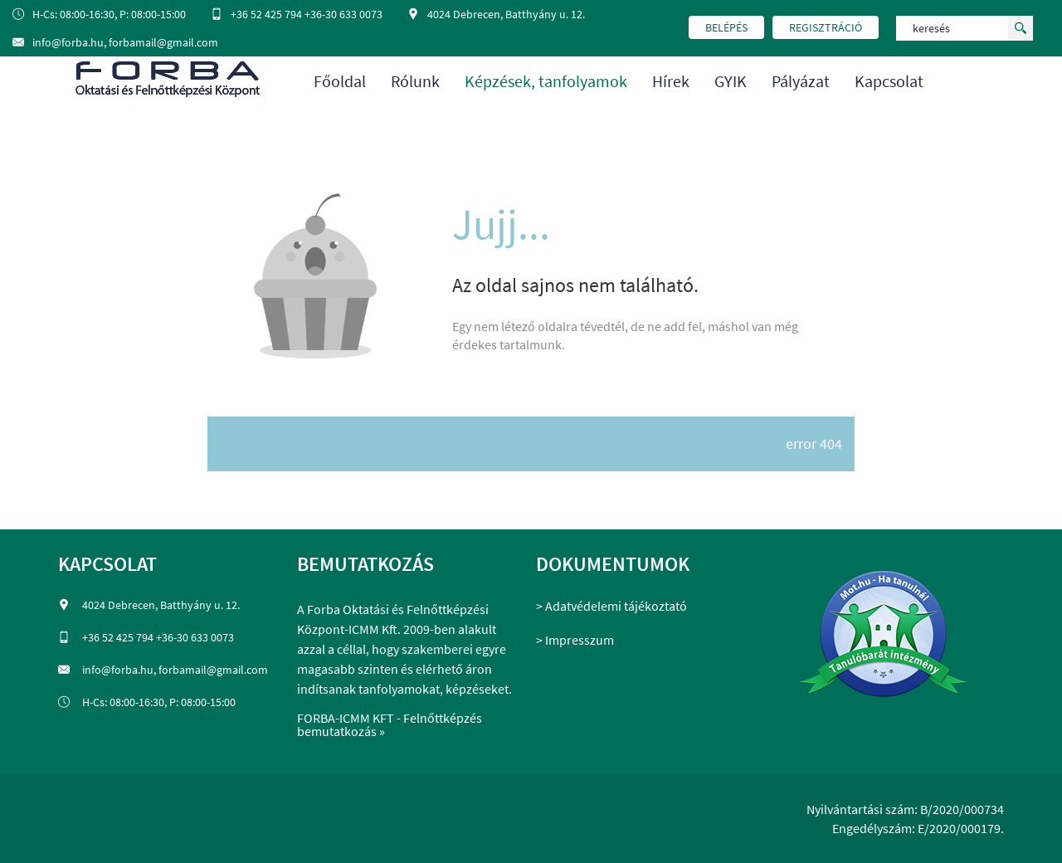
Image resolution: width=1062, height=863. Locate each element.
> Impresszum (575, 639)
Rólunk (415, 81)
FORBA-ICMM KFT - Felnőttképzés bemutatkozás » (389, 724)
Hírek (670, 81)
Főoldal (340, 81)
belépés (726, 27)
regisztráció (825, 27)
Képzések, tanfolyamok (546, 81)
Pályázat (801, 81)
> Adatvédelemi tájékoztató (611, 605)
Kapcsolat (889, 81)
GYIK (730, 81)
